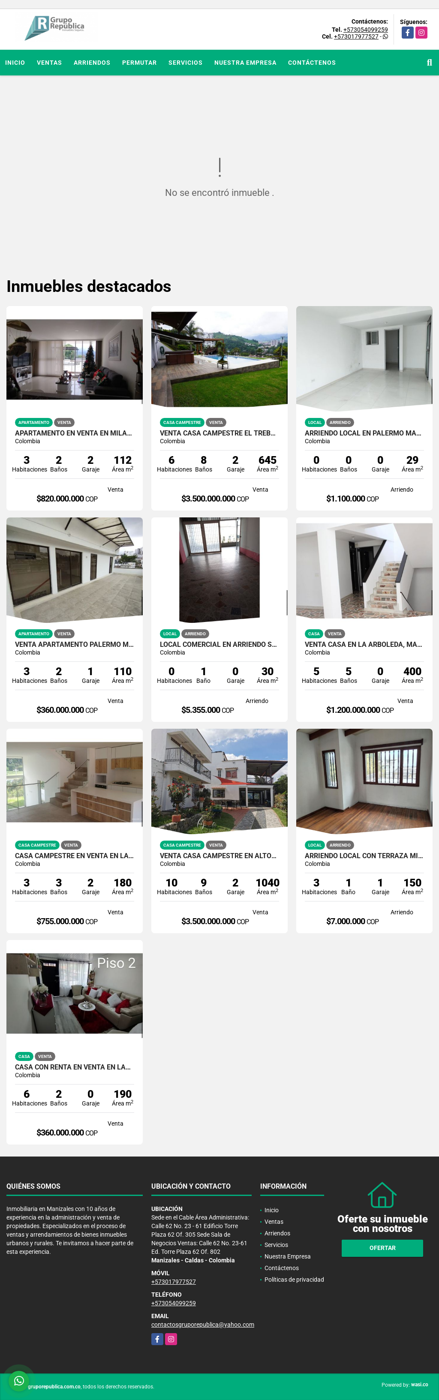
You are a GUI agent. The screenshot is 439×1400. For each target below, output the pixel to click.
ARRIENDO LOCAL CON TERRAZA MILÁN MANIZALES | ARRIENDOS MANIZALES (364, 856)
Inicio (15, 62)
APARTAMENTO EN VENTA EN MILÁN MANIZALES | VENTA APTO (74, 433)
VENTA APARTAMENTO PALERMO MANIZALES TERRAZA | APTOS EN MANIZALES (74, 644)
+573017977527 (356, 36)
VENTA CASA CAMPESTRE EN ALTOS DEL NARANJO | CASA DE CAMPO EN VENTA (219, 856)
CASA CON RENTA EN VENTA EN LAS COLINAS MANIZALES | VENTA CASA (74, 1067)
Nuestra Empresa (245, 62)
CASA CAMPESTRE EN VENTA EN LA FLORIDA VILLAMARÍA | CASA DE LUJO (74, 856)
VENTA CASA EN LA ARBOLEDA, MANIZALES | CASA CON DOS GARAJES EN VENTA (364, 644)
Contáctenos (312, 62)
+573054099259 (365, 29)
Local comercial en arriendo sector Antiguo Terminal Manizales (219, 644)
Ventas (49, 62)
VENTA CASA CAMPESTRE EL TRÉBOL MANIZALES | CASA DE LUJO (219, 433)
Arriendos (92, 62)
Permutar (139, 62)
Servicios (185, 62)
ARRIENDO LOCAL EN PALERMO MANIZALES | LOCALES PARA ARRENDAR (364, 433)
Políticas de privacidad (294, 1279)
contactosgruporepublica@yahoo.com (202, 1324)
